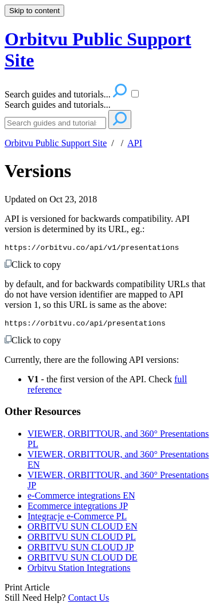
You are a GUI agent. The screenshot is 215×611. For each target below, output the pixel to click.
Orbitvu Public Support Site (56, 143)
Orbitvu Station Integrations (79, 571)
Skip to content (34, 10)
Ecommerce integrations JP (78, 509)
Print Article (27, 591)
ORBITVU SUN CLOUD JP (81, 550)
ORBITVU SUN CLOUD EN (83, 530)
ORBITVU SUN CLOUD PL (82, 540)
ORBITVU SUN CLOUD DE (83, 561)
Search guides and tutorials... (58, 104)
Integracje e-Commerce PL (77, 519)
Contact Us (89, 601)
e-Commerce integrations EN (81, 499)
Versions (38, 170)
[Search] (55, 123)
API (134, 143)
